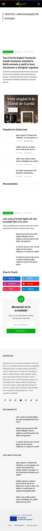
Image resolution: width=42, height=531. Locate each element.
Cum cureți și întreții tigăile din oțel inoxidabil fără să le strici (27, 419)
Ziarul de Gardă (27, 515)
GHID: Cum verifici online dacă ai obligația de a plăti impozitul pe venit (27, 161)
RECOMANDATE (19, 525)
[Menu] (3, 4)
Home (10, 525)
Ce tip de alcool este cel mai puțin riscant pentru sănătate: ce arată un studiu (27, 249)
